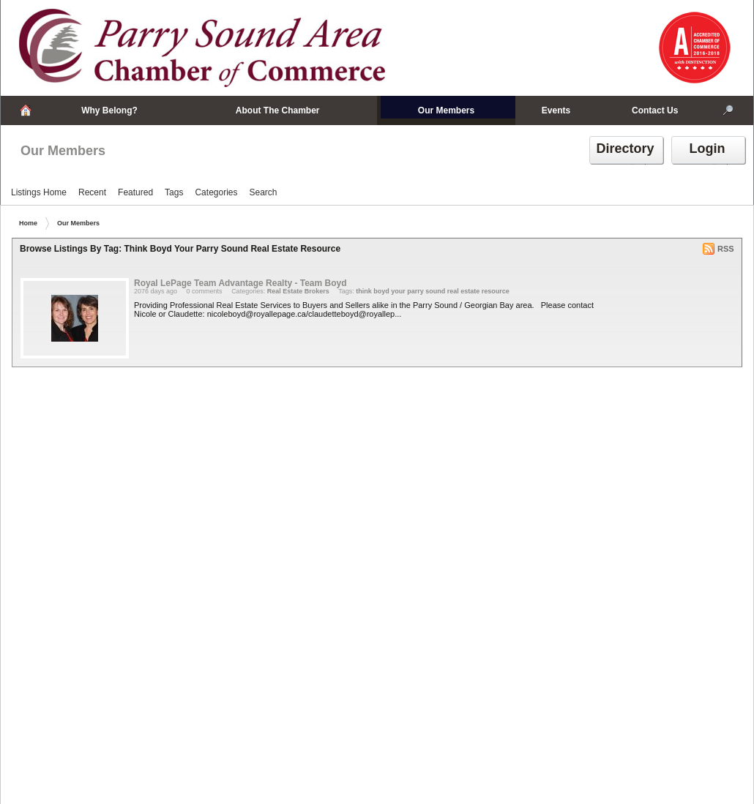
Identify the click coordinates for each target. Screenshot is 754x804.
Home (28, 223)
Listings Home (39, 192)
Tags (174, 192)
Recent (92, 192)
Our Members (62, 150)
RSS (725, 248)
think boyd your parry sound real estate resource (432, 291)
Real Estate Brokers (298, 291)
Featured (135, 192)
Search (263, 192)
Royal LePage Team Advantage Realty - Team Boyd (240, 283)
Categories (216, 192)
